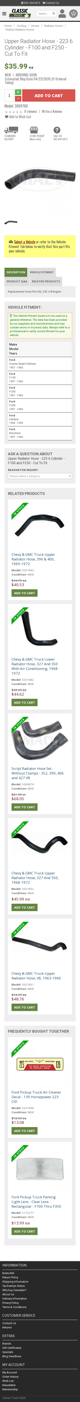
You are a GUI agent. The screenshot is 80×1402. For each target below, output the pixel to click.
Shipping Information (15, 1281)
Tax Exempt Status (13, 1285)
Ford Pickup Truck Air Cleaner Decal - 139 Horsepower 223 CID (36, 1097)
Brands (6, 1343)
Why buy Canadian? (14, 1290)
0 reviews (30, 111)
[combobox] (40, 476)
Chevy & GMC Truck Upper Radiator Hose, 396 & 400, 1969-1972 (33, 559)
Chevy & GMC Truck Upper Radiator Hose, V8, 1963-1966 (36, 975)
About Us (8, 1294)
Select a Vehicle (24, 241)
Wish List (8, 1380)
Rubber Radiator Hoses (20, 29)
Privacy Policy (10, 1302)
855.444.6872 (30, 2)
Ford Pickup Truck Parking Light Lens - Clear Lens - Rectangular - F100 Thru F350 (36, 1202)
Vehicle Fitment (42, 272)
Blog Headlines (11, 1356)
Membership (10, 1389)
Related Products (46, 281)
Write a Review (52, 111)
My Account (9, 1372)
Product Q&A (17, 281)
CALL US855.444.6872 (61, 137)
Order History (10, 1376)
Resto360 (8, 1273)
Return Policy (10, 1277)
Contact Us (51, 2)
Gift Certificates (11, 1347)
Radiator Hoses (53, 25)
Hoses (35, 25)
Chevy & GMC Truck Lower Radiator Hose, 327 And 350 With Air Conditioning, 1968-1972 (35, 666)
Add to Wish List (18, 116)
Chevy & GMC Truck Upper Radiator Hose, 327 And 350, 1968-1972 (35, 878)
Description (16, 272)
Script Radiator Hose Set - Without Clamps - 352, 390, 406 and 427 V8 (38, 773)
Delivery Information (14, 1298)
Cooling (21, 25)
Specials (7, 1352)
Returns (7, 1327)
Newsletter (9, 1385)
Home (8, 25)
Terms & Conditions (14, 1307)
